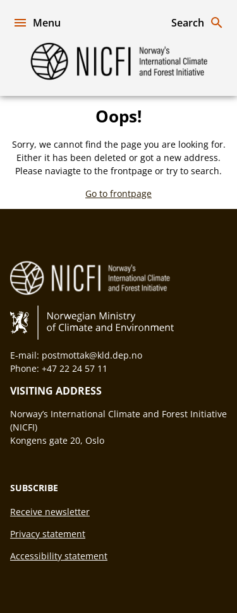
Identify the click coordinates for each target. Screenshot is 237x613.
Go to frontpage (118, 193)
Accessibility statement (58, 556)
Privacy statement (47, 534)
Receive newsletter (50, 512)
